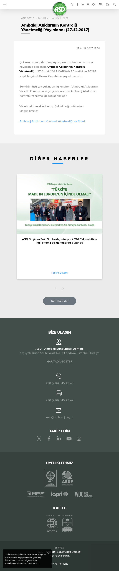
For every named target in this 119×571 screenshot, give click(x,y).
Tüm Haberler (59, 301)
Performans (61, 563)
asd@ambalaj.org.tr (59, 417)
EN (100, 4)
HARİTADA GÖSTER (59, 361)
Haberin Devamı (59, 272)
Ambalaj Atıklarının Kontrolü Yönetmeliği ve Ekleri (52, 121)
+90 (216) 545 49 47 (60, 400)
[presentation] (56, 288)
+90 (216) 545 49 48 (60, 383)
